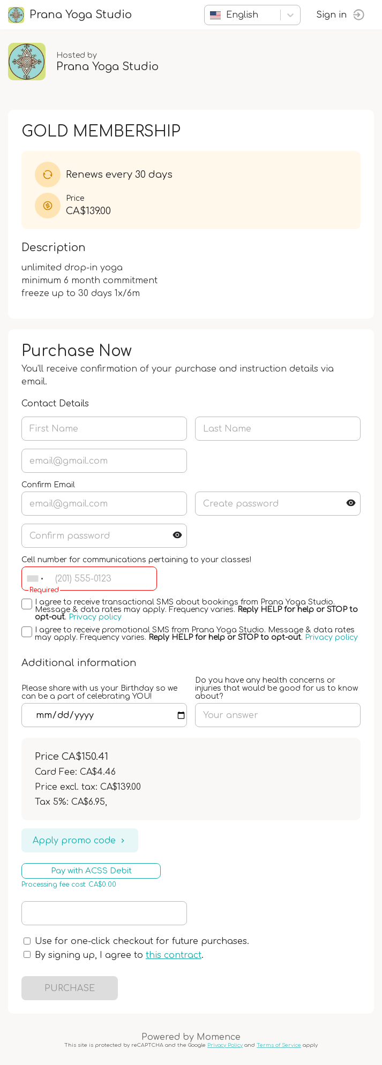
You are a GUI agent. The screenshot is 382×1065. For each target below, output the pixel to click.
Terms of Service (279, 1045)
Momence (219, 1037)
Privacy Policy (225, 1045)
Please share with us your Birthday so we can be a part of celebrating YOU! (99, 692)
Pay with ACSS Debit (91, 870)
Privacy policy (95, 617)
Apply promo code (80, 840)
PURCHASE (69, 988)
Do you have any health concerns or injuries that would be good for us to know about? (276, 688)
